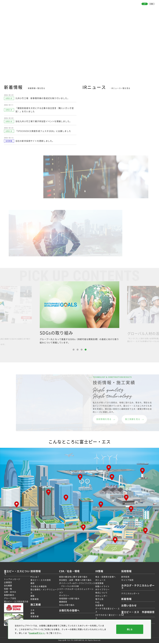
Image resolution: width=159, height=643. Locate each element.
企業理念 (8, 582)
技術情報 (72, 7)
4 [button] (85, 349)
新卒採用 (125, 576)
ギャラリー (64, 595)
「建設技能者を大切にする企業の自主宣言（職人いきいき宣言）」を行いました (44, 110)
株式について (101, 592)
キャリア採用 (127, 580)
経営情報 (99, 583)
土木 (32, 610)
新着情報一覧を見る (36, 88)
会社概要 (8, 585)
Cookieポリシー (36, 633)
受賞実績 (34, 616)
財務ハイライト (102, 586)
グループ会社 (10, 598)
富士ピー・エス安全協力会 (16, 601)
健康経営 (63, 601)
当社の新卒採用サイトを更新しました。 (34, 140)
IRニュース (100, 580)
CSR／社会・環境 (96, 7)
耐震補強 (34, 599)
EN (152, 4)
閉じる (130, 629)
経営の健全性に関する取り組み (73, 576)
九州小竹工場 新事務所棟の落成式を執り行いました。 (42, 98)
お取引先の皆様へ (131, 7)
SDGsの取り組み (67, 605)
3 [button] (81, 349)
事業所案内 (9, 595)
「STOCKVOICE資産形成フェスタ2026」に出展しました (43, 131)
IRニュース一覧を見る (120, 88)
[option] (79, 312)
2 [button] (77, 349)
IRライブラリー (102, 589)
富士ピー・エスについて (54, 7)
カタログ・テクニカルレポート (138, 587)
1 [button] (73, 349)
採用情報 (117, 7)
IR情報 (109, 7)
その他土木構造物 (38, 586)
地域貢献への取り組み (69, 598)
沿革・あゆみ (10, 591)
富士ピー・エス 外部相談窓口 (138, 613)
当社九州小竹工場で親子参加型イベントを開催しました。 (43, 121)
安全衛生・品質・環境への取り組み (75, 580)
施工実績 (81, 7)
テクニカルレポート (130, 593)
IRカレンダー (101, 595)
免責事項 (99, 605)
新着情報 (126, 599)
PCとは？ (34, 576)
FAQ (97, 602)
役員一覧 (8, 588)
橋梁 (32, 583)
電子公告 (99, 599)
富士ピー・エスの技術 (40, 580)
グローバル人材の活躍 (70, 586)
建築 (32, 595)
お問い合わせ (148, 7)
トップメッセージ (12, 579)
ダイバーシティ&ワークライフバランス (77, 583)
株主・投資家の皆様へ (105, 576)
